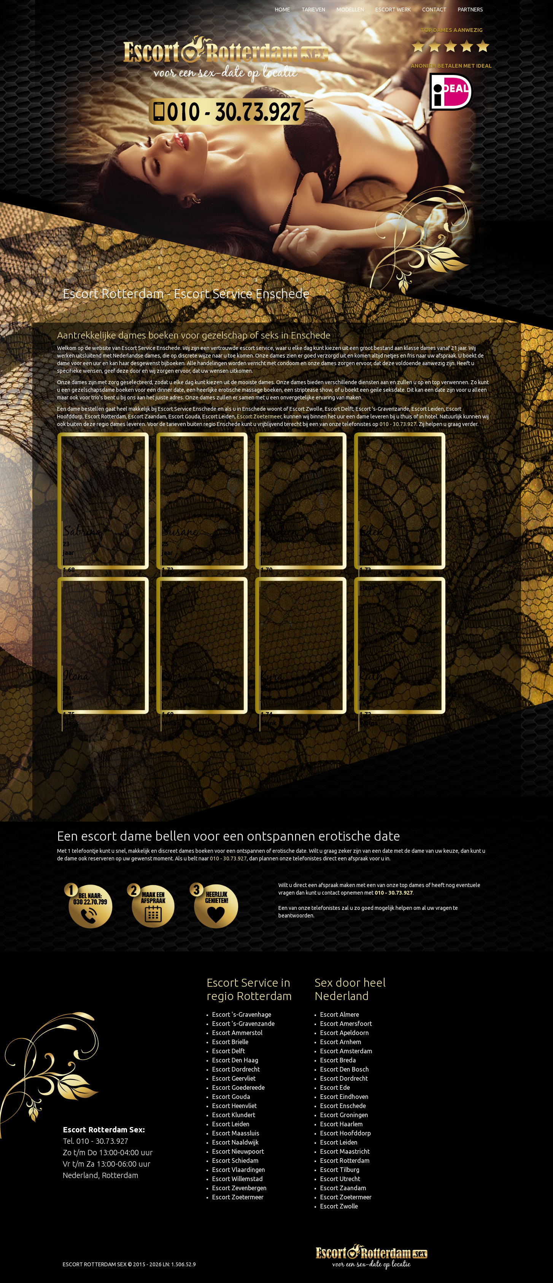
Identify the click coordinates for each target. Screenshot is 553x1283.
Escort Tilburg (339, 1169)
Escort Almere (339, 1014)
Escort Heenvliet (234, 1105)
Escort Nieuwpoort (238, 1151)
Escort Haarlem (341, 1124)
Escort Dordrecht (236, 1069)
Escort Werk (393, 9)
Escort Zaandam (343, 1187)
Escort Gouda (231, 1096)
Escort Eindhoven (344, 1096)
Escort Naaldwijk (235, 1142)
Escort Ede (335, 1087)
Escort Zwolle (339, 1206)
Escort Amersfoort (346, 1023)
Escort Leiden (230, 1124)
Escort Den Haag (235, 1060)
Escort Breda (338, 1060)
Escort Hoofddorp (345, 1133)
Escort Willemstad (237, 1178)
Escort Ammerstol (237, 1032)
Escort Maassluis (235, 1133)
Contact (434, 9)
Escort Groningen (344, 1114)
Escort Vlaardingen (238, 1169)
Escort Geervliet (234, 1078)
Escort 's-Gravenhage (241, 1014)
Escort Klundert (233, 1114)
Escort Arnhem (340, 1041)
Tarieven (313, 9)
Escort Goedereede (238, 1087)
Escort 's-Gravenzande (243, 1023)
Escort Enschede (343, 1105)
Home (282, 9)
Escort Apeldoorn (344, 1032)
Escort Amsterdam (346, 1051)
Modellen (350, 9)
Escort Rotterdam (345, 1160)
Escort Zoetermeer (259, 416)
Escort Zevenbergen (239, 1187)
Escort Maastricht (345, 1151)
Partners (470, 9)
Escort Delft (228, 1051)
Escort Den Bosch (344, 1069)
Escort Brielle (230, 1041)
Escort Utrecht (340, 1178)
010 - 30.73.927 (398, 424)
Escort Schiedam (235, 1160)
